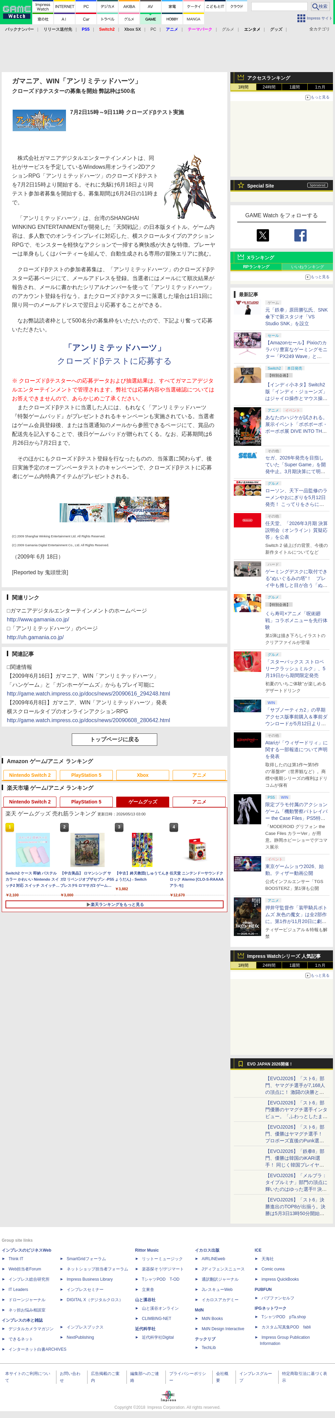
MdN (199, 1310)
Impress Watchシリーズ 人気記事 (284, 956)
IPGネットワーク (270, 1308)
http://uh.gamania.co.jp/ (35, 637)
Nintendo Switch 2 (30, 775)
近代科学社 (145, 1328)
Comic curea (273, 1269)
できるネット (21, 1339)
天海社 (268, 1258)
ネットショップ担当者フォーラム (97, 1269)
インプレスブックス (85, 1327)
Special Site (260, 186)
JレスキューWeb (217, 1289)
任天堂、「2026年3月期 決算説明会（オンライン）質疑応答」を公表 (296, 530)
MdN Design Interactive (223, 1328)
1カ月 (320, 87)
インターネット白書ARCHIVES (37, 1349)
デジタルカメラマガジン (31, 1328)
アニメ (199, 775)
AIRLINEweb (213, 1258)
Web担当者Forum (25, 1269)
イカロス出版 (207, 1250)
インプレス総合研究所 (29, 1279)
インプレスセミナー (85, 1289)
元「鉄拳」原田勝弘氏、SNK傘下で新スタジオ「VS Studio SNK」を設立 (296, 316)
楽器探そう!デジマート (163, 1269)
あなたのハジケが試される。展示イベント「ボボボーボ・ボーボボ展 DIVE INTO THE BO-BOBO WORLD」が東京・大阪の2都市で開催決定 (296, 431)
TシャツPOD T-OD (160, 1279)
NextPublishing (80, 1337)
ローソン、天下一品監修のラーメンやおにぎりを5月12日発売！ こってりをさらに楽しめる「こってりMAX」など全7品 (296, 504)
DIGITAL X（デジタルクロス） (95, 1299)
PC (153, 29)
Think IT (16, 1258)
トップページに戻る (114, 739)
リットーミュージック (162, 1258)
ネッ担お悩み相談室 (27, 1310)
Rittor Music (147, 1250)
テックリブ (205, 1339)
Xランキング (260, 257)
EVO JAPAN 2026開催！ (270, 1064)
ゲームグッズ (143, 801)
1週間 (295, 87)
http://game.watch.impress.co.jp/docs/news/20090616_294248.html (88, 694)
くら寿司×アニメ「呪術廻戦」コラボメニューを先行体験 (296, 620)
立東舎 (148, 1289)
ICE (258, 1250)
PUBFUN (263, 1289)
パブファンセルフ (278, 1298)
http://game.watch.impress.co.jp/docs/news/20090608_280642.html (88, 720)
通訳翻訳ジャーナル (220, 1279)
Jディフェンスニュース (223, 1269)
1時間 (243, 87)
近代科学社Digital (158, 1337)
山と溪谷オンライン (160, 1308)
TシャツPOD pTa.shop (284, 1316)
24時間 (269, 87)
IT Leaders (18, 1289)
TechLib (209, 1347)
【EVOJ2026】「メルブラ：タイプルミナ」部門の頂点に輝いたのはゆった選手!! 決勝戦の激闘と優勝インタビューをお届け (296, 1189)
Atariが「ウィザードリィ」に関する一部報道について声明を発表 (296, 749)
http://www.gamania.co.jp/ (38, 619)
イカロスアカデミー (220, 1299)
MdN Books (212, 1318)
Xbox (142, 775)
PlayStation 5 (86, 775)
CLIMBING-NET (156, 1318)
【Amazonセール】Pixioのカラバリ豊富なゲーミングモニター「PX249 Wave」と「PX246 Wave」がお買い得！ (296, 356)
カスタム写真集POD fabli (286, 1327)
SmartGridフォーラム (86, 1258)
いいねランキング (307, 266)
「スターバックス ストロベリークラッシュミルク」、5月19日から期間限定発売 (295, 668)
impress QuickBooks (280, 1279)
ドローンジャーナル (27, 1299)
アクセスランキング (268, 78)
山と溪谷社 (145, 1299)
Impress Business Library (90, 1279)
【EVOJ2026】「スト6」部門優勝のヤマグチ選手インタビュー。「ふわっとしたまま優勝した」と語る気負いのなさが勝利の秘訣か (296, 1116)
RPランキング (256, 266)
